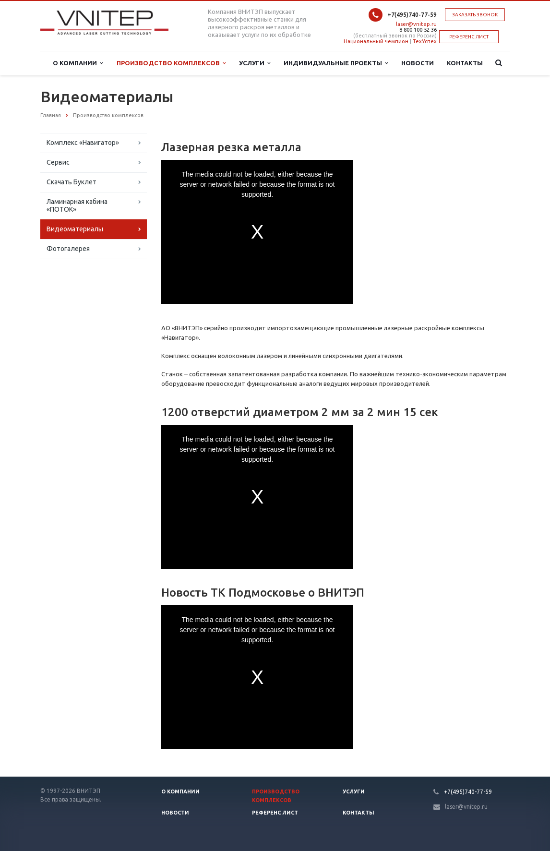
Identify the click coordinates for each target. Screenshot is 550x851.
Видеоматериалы (75, 229)
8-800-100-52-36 (418, 30)
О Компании (78, 63)
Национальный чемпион (376, 41)
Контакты (465, 63)
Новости (417, 63)
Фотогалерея (68, 248)
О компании (180, 791)
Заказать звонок (475, 14)
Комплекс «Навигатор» (83, 142)
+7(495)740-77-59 (412, 15)
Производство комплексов (171, 63)
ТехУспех (425, 41)
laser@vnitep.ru (416, 24)
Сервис (58, 162)
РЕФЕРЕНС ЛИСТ (468, 36)
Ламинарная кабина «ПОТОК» (77, 205)
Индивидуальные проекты (336, 63)
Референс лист (275, 812)
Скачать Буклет (71, 182)
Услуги (254, 63)
